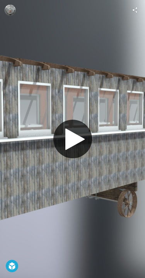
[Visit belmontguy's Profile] (10, 10)
